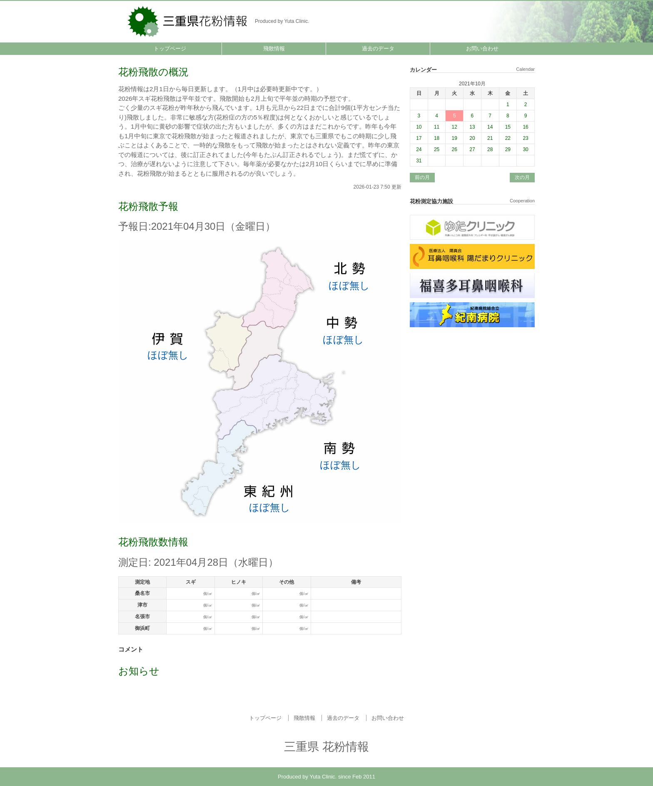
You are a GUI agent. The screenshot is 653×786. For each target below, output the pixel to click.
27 (472, 149)
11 (436, 127)
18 (436, 138)
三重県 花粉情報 (188, 21)
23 (525, 138)
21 (490, 138)
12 (454, 127)
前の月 (422, 177)
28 (490, 149)
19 (454, 138)
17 (418, 138)
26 (454, 149)
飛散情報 (274, 48)
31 (418, 161)
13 (472, 127)
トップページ (170, 48)
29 (508, 149)
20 (472, 138)
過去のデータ (378, 48)
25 (436, 149)
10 (418, 127)
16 (525, 127)
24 (418, 149)
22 (508, 138)
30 (525, 149)
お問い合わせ (482, 48)
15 (508, 127)
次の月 (522, 177)
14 (490, 127)
